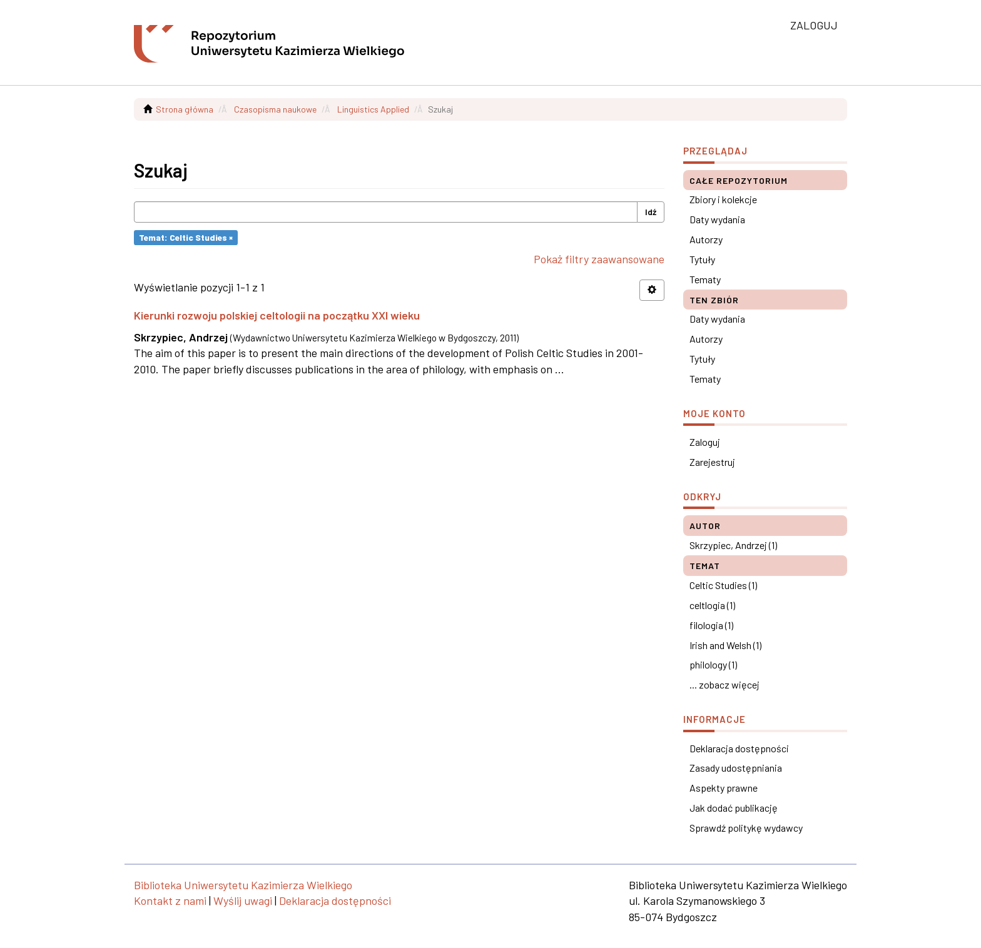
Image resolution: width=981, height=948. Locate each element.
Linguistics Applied (373, 109)
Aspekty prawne (723, 788)
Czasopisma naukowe (275, 109)
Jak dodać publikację (733, 808)
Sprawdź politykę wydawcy (746, 828)
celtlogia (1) (712, 605)
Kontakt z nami (170, 900)
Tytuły (702, 259)
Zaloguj (704, 442)
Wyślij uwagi (242, 900)
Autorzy (706, 239)
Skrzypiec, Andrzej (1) (733, 545)
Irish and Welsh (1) (725, 645)
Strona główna (184, 109)
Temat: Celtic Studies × (186, 237)
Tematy (705, 279)
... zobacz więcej (724, 684)
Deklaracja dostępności (739, 748)
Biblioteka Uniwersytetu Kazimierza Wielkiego (243, 885)
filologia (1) (711, 625)
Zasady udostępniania (735, 768)
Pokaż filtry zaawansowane (599, 259)
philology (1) (713, 664)
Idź (650, 211)
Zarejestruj (712, 462)
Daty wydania (717, 219)
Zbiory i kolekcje (723, 199)
